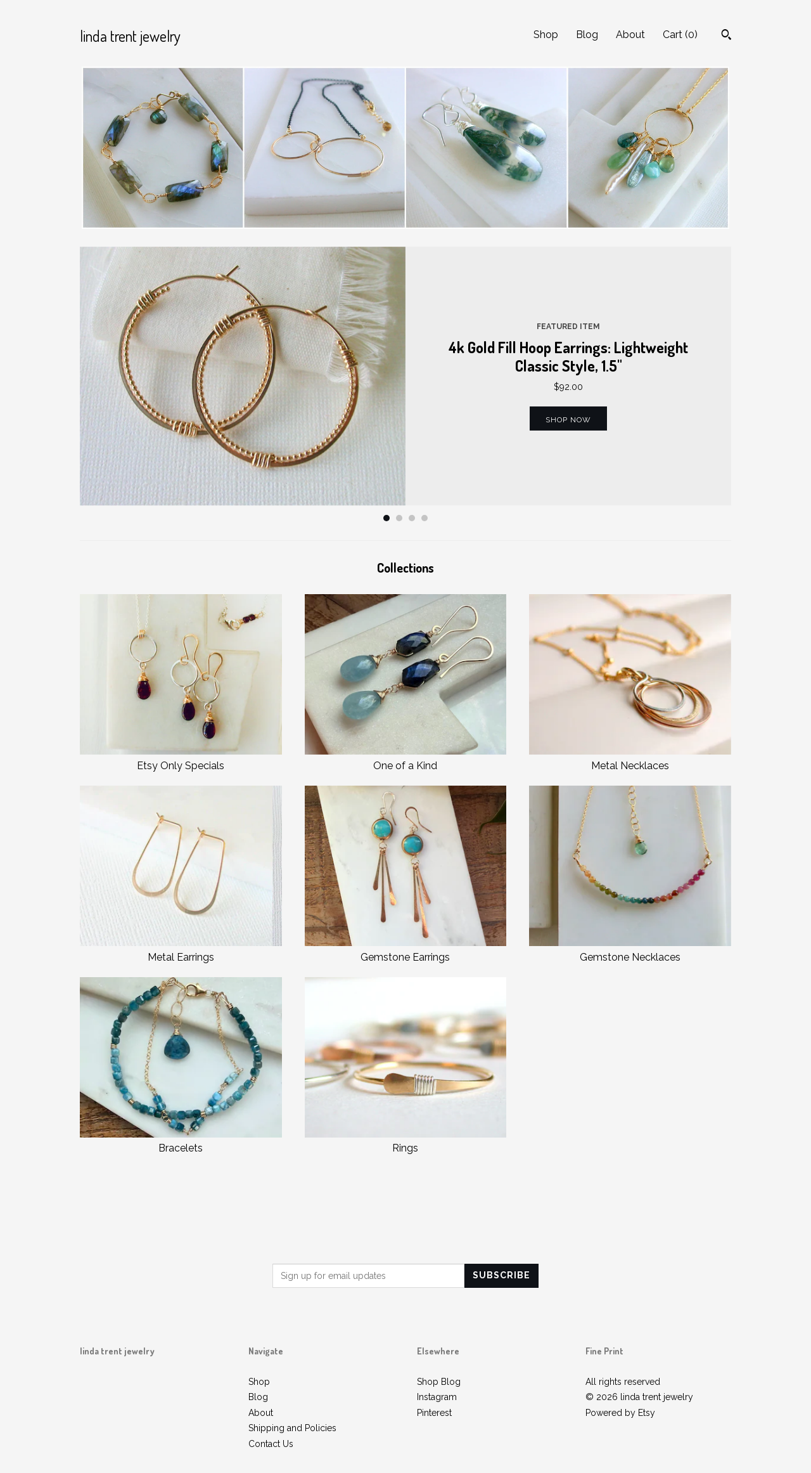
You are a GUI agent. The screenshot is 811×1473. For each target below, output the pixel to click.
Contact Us (270, 1444)
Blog (587, 35)
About (630, 35)
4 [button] (424, 518)
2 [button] (399, 518)
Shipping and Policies (292, 1428)
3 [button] (412, 518)
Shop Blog (439, 1382)
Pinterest (434, 1413)
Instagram (437, 1397)
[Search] (726, 36)
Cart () (680, 35)
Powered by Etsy (620, 1413)
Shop (545, 35)
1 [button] (386, 518)
